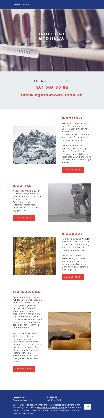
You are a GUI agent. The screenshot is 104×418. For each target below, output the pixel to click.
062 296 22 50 (52, 88)
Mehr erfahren (52, 47)
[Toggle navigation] (89, 5)
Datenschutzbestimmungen (51, 408)
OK (87, 406)
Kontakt (52, 397)
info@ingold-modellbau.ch (52, 95)
